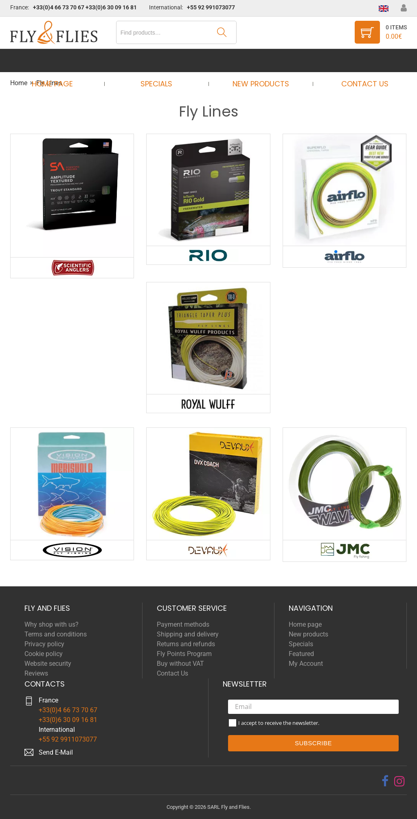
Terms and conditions (55, 634)
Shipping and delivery (188, 634)
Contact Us (357, 60)
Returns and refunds (186, 644)
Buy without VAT (180, 663)
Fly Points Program (184, 654)
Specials (159, 60)
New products (258, 60)
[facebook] (385, 781)
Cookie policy (43, 654)
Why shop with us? (51, 624)
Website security (47, 663)
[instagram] (399, 781)
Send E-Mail (56, 752)
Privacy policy (44, 644)
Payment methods (183, 624)
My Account (306, 663)
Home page (59, 60)
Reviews (36, 673)
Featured (301, 654)
